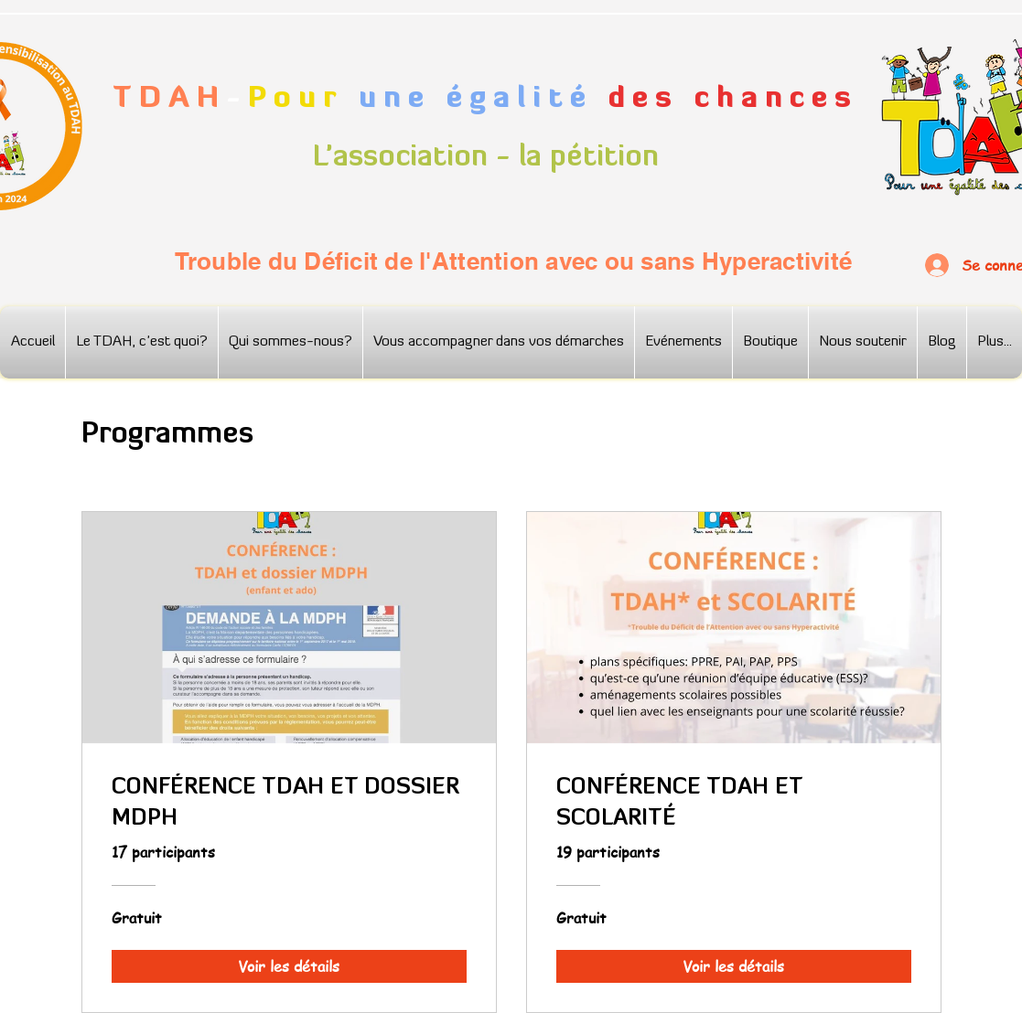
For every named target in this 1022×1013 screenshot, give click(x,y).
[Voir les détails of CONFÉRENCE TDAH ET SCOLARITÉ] (733, 966)
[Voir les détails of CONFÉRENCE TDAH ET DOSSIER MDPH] (289, 966)
